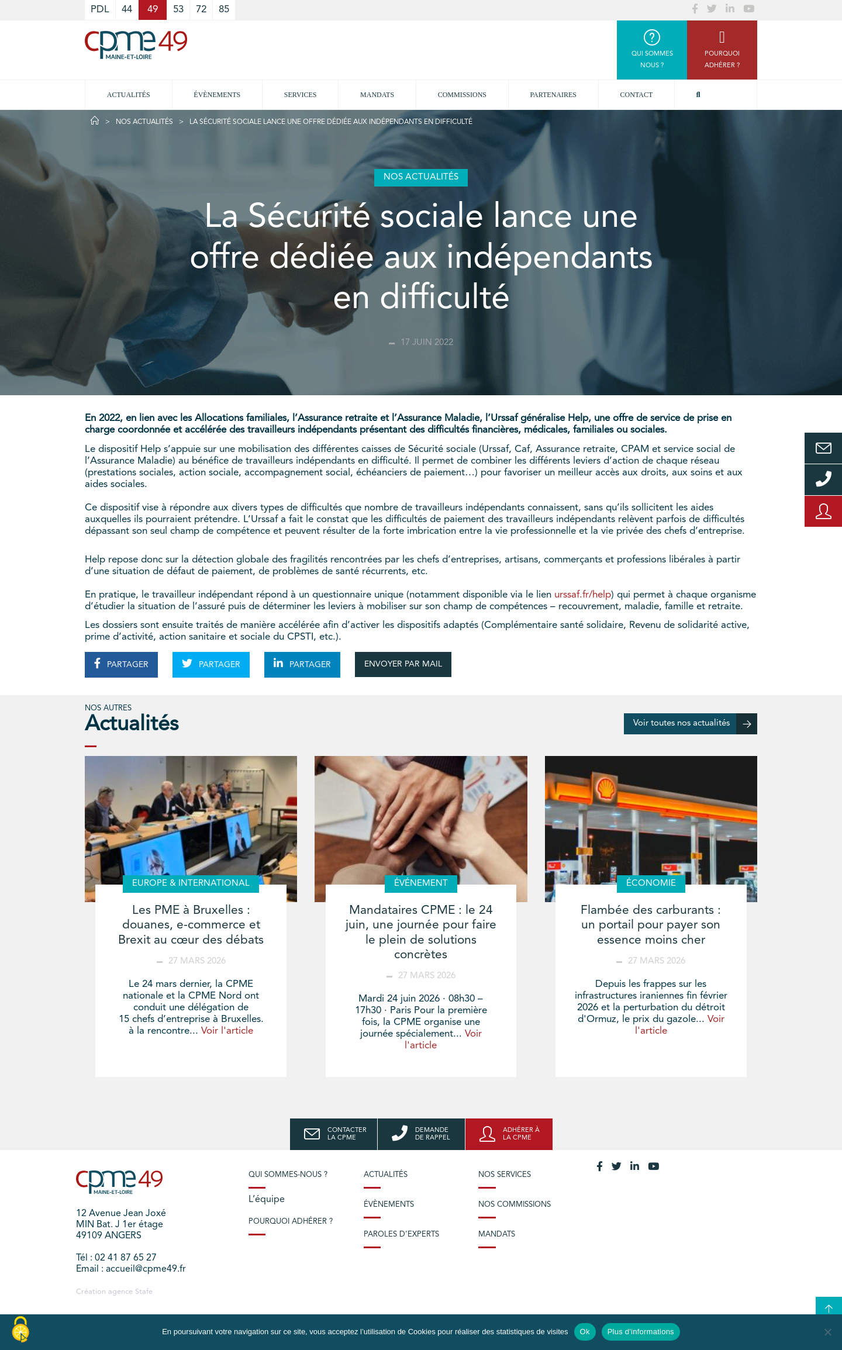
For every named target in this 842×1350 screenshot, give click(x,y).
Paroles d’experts (401, 1234)
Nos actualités (144, 122)
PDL (100, 10)
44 (127, 10)
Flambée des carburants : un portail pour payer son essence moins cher (651, 925)
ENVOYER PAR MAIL (403, 664)
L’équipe (267, 1199)
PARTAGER (121, 663)
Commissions (462, 95)
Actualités (128, 95)
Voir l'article (227, 1031)
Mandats (377, 95)
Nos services (504, 1175)
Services (300, 95)
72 (201, 10)
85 (224, 10)
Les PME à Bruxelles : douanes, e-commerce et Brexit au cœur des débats (191, 925)
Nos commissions (514, 1205)
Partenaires (553, 95)
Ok (585, 1331)
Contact (636, 95)
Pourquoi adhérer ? (291, 1221)
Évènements (217, 95)
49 (152, 10)
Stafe (144, 1292)
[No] (827, 1332)
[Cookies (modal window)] (20, 1330)
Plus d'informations (641, 1331)
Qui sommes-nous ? (288, 1175)
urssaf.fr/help (582, 595)
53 (178, 10)
